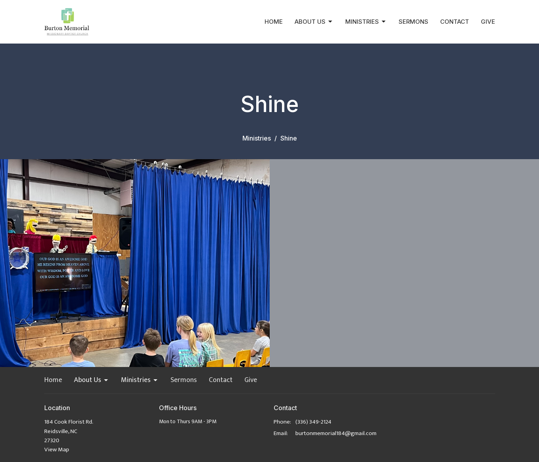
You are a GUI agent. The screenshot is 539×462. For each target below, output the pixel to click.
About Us (314, 22)
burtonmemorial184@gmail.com (335, 433)
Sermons (413, 21)
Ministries (366, 22)
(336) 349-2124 (313, 421)
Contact (454, 21)
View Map (56, 449)
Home (274, 21)
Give (488, 21)
